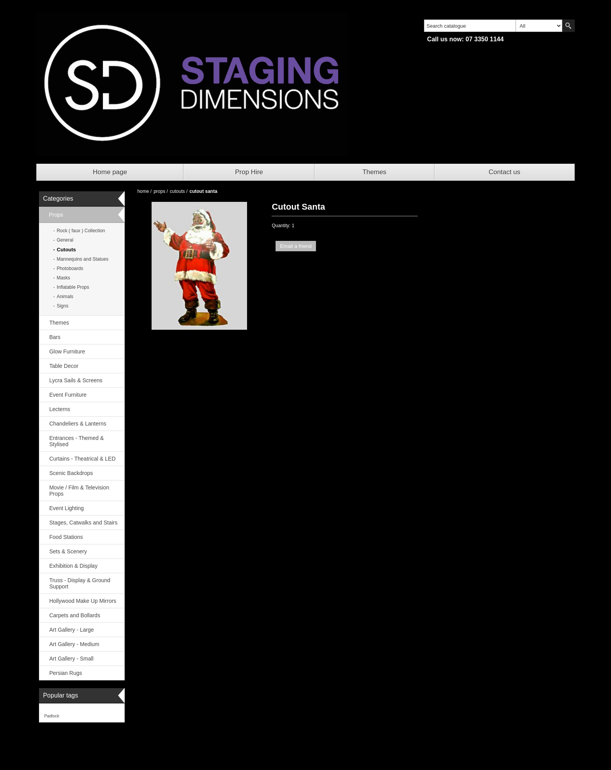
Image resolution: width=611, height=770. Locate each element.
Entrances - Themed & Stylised (76, 441)
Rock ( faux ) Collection (81, 230)
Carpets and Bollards (74, 615)
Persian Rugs (65, 673)
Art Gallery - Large (71, 630)
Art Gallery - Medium (74, 644)
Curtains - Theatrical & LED (82, 459)
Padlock (51, 715)
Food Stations (66, 537)
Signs (62, 306)
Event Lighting (66, 508)
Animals (65, 296)
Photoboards (70, 268)
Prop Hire (249, 172)
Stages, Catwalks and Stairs (83, 522)
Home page (110, 172)
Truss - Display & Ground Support (79, 583)
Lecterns (59, 409)
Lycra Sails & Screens (75, 380)
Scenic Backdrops (71, 473)
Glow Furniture (67, 351)
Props (56, 215)
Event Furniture (68, 395)
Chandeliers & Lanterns (77, 423)
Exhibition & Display (73, 566)
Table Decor (63, 366)
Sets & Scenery (68, 551)
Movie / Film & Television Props (79, 490)
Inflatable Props (73, 287)
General (65, 240)
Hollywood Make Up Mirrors (82, 601)
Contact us (504, 172)
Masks (63, 278)
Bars (54, 337)
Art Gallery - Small (71, 658)
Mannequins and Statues (82, 259)
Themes (374, 172)
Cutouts (66, 250)
